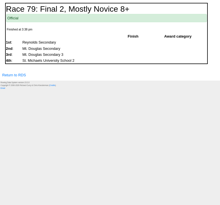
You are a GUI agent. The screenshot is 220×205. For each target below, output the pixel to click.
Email (3, 88)
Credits (52, 85)
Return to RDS (14, 75)
